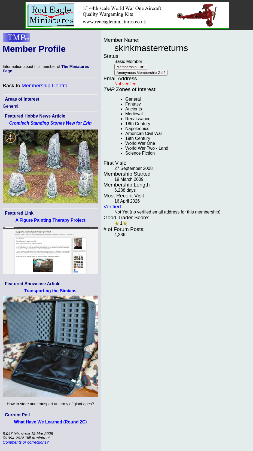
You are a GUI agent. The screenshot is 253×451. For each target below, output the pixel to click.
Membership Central (45, 85)
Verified (112, 206)
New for (50, 123)
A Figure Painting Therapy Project (50, 220)
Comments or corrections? (26, 442)
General (10, 106)
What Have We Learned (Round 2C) (50, 422)
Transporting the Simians (50, 290)
